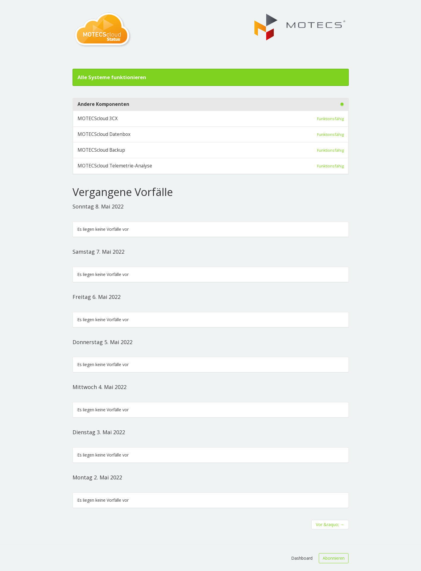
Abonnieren (334, 558)
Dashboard (302, 558)
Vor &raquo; (330, 524)
